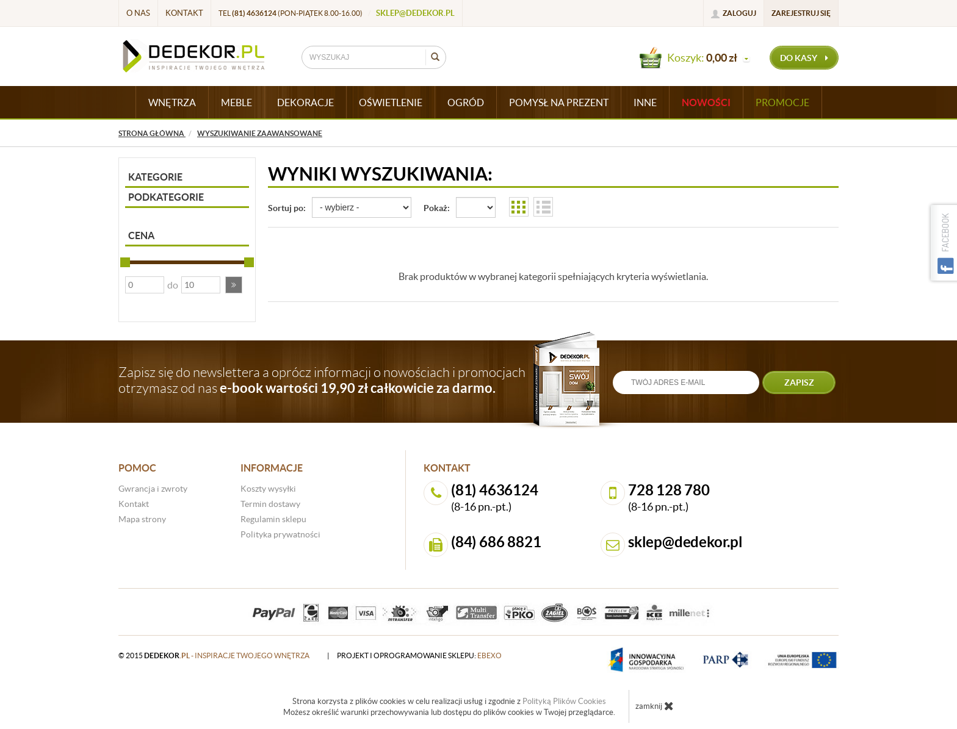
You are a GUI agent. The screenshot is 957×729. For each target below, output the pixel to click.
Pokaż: (437, 208)
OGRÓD (465, 102)
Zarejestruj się (801, 13)
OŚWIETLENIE (390, 102)
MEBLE (236, 102)
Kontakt (184, 13)
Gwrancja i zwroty (152, 489)
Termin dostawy (270, 504)
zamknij (654, 706)
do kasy (804, 58)
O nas (138, 13)
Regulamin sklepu (273, 519)
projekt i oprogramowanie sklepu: (419, 655)
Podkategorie (166, 197)
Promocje (782, 102)
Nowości (706, 102)
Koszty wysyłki (268, 489)
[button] (233, 284)
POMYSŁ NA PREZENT (559, 102)
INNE (645, 102)
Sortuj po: (287, 208)
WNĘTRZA (172, 102)
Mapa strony (142, 519)
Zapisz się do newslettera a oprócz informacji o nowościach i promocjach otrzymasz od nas (321, 380)
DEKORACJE (305, 102)
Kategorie (155, 176)
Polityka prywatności (280, 534)
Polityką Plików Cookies (564, 701)
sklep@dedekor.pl (415, 13)
